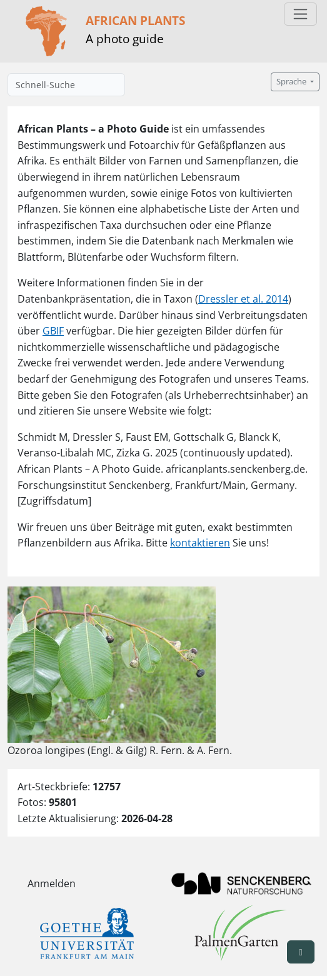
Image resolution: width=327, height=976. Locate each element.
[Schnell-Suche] (66, 84)
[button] (300, 951)
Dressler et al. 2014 (243, 299)
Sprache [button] (292, 81)
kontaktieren (200, 543)
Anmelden (52, 883)
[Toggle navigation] (300, 14)
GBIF (53, 331)
